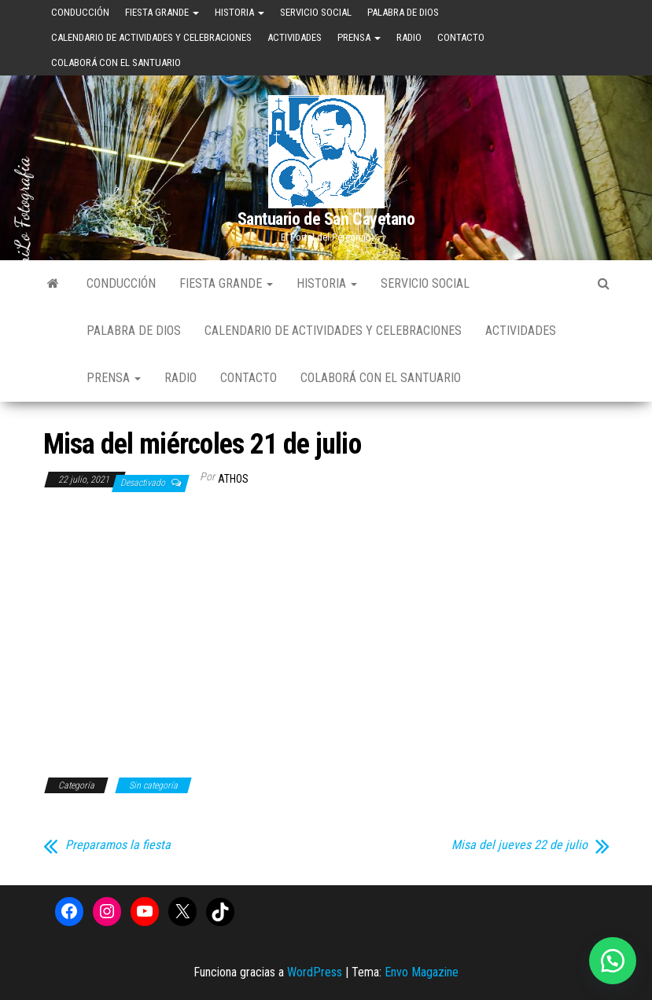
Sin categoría (153, 785)
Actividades (294, 37)
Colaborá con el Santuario (116, 62)
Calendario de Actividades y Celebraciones (151, 37)
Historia (239, 12)
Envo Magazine (422, 972)
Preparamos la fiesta (118, 845)
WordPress (314, 972)
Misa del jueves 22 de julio (519, 845)
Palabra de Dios (403, 12)
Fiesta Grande (162, 12)
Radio (409, 37)
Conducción (80, 12)
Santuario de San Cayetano (326, 219)
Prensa (359, 37)
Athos (233, 478)
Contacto (460, 37)
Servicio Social (316, 12)
